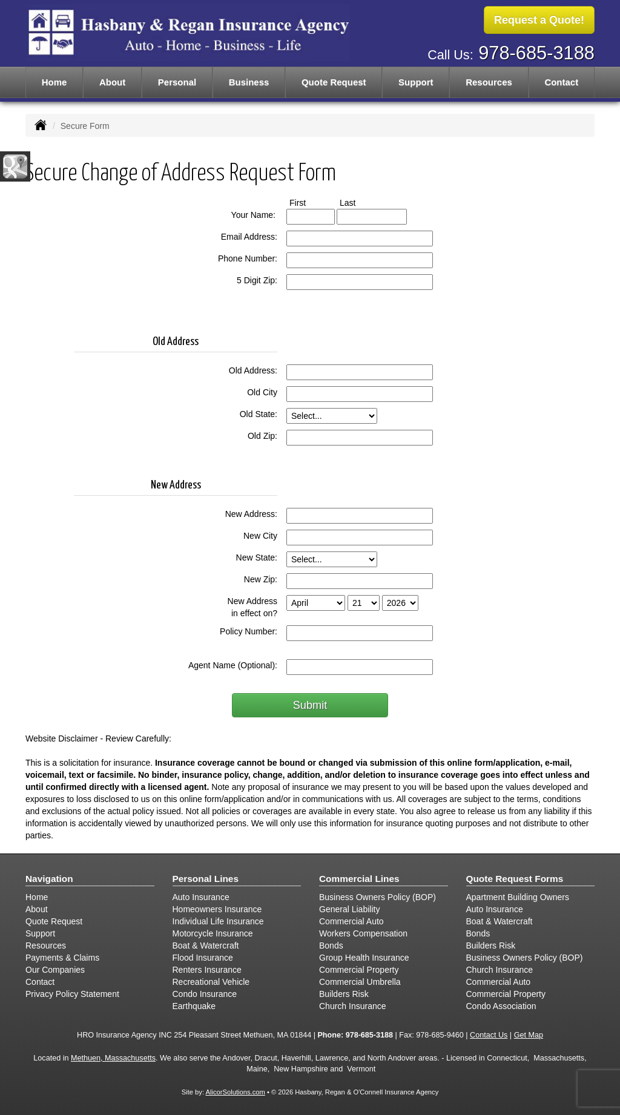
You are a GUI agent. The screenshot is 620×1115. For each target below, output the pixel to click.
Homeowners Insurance (217, 909)
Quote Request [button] (334, 82)
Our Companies (55, 970)
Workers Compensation (363, 933)
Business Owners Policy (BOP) (377, 897)
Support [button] (416, 82)
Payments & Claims (62, 957)
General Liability (349, 909)
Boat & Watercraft (206, 945)
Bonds (331, 945)
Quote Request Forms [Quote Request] (515, 878)
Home (54, 82)
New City (260, 536)
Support (40, 933)
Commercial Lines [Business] (359, 878)
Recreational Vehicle (211, 982)
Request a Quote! (539, 20)
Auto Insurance (201, 897)
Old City (262, 392)
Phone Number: (247, 258)
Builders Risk (344, 994)
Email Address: (249, 237)
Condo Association (501, 1006)
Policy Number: (248, 631)
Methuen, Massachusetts (113, 1058)
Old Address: (253, 370)
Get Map (528, 1035)
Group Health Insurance (364, 957)
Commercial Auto (351, 921)
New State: (256, 557)
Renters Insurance (207, 970)
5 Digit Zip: (257, 280)
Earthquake (194, 1006)
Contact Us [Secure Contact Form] (488, 1035)
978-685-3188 (536, 53)
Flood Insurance (203, 957)
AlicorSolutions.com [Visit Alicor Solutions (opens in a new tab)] (235, 1092)
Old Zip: (262, 436)
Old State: (258, 414)
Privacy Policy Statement (72, 994)
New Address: (251, 514)
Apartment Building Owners (517, 897)
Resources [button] (489, 82)
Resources (45, 945)
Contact (561, 82)
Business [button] (249, 82)
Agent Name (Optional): (232, 665)
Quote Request (53, 921)
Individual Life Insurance (218, 921)
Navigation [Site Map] (49, 878)
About (112, 82)
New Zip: (260, 579)
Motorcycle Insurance (213, 933)
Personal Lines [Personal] (206, 878)
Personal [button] (177, 82)
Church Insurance (352, 1006)
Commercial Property (358, 970)
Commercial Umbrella (360, 982)
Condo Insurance (205, 994)
